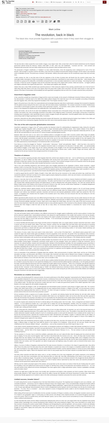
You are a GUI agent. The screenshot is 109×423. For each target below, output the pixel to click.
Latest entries (60, 420)
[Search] (94, 2)
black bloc (30, 13)
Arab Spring (23, 13)
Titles (45, 420)
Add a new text (73, 420)
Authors (49, 420)
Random (34, 420)
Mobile (66, 420)
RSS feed (40, 420)
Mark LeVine (24, 12)
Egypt (34, 13)
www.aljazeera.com (46, 17)
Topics (54, 420)
